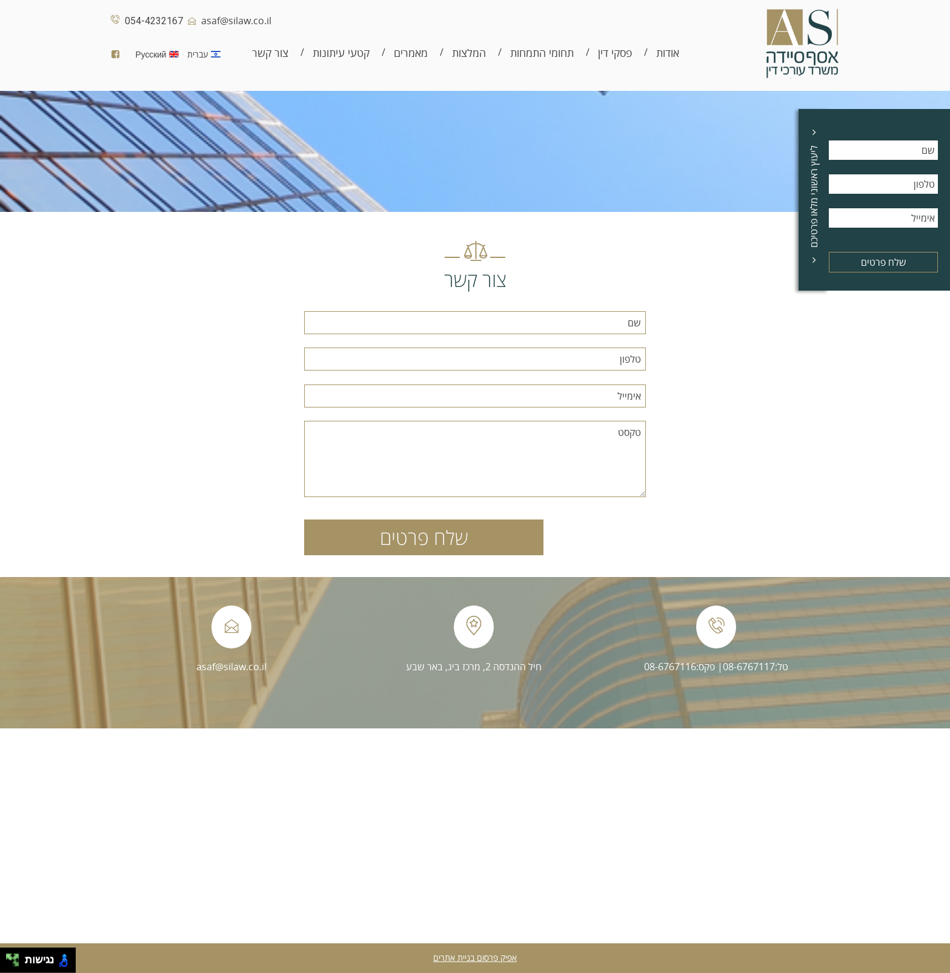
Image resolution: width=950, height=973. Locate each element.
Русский (159, 54)
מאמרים (411, 53)
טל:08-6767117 (755, 666)
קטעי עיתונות (341, 53)
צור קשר (270, 53)
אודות (667, 53)
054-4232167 (145, 21)
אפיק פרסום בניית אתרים (475, 957)
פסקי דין (615, 53)
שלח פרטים (883, 262)
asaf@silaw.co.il (227, 20)
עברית (207, 54)
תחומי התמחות (542, 53)
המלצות (469, 53)
